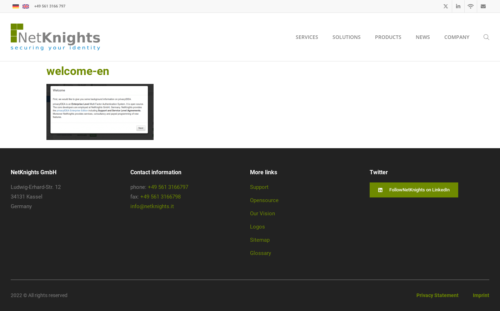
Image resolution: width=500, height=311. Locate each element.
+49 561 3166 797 (49, 6)
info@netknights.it (152, 206)
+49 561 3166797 (168, 187)
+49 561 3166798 (160, 197)
